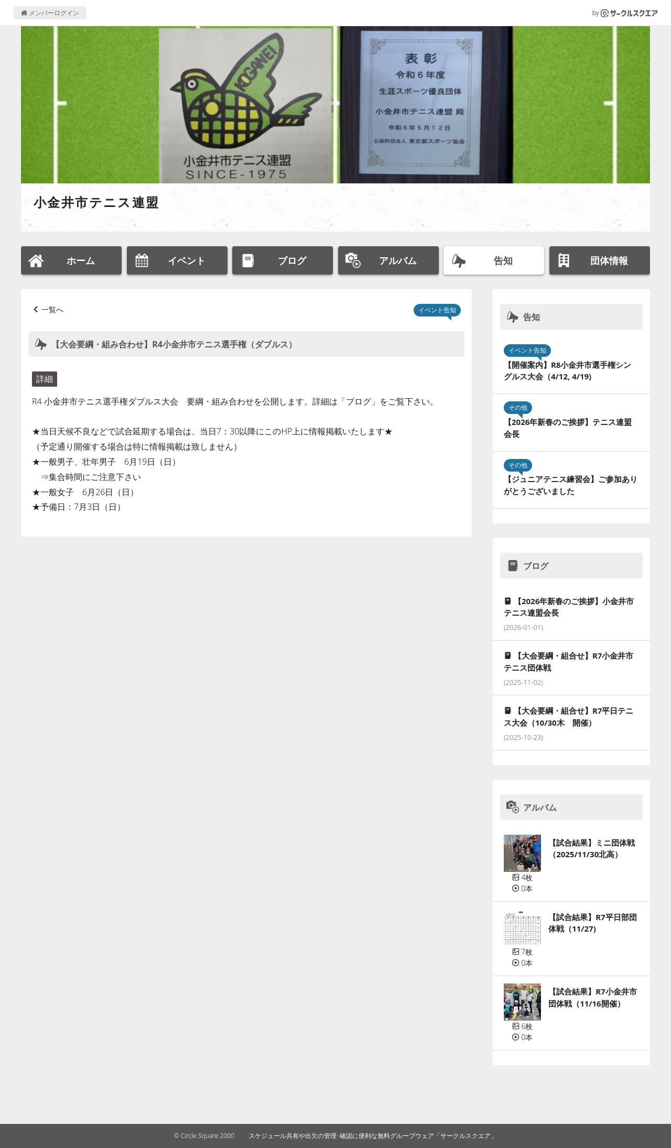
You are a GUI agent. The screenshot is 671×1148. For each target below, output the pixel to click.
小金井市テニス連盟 (97, 202)
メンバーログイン (50, 12)
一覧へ (52, 309)
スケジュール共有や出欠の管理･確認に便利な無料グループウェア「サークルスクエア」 (372, 1135)
